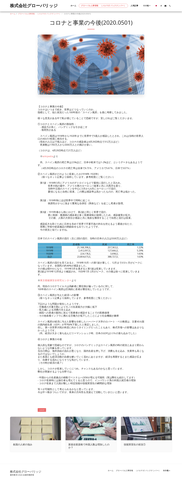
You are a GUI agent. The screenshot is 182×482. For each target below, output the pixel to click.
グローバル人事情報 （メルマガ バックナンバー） (39, 13)
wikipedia (48, 156)
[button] (161, 6)
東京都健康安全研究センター (56, 280)
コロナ (42, 410)
